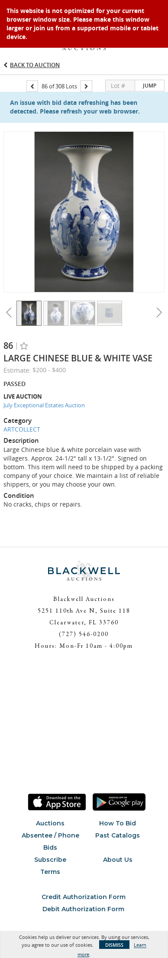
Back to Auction (35, 65)
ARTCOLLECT (21, 429)
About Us (117, 860)
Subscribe (50, 860)
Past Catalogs (117, 835)
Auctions (50, 823)
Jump (149, 85)
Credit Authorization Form (84, 897)
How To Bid (117, 823)
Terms (50, 872)
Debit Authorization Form (83, 909)
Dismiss (114, 945)
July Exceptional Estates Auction (44, 405)
